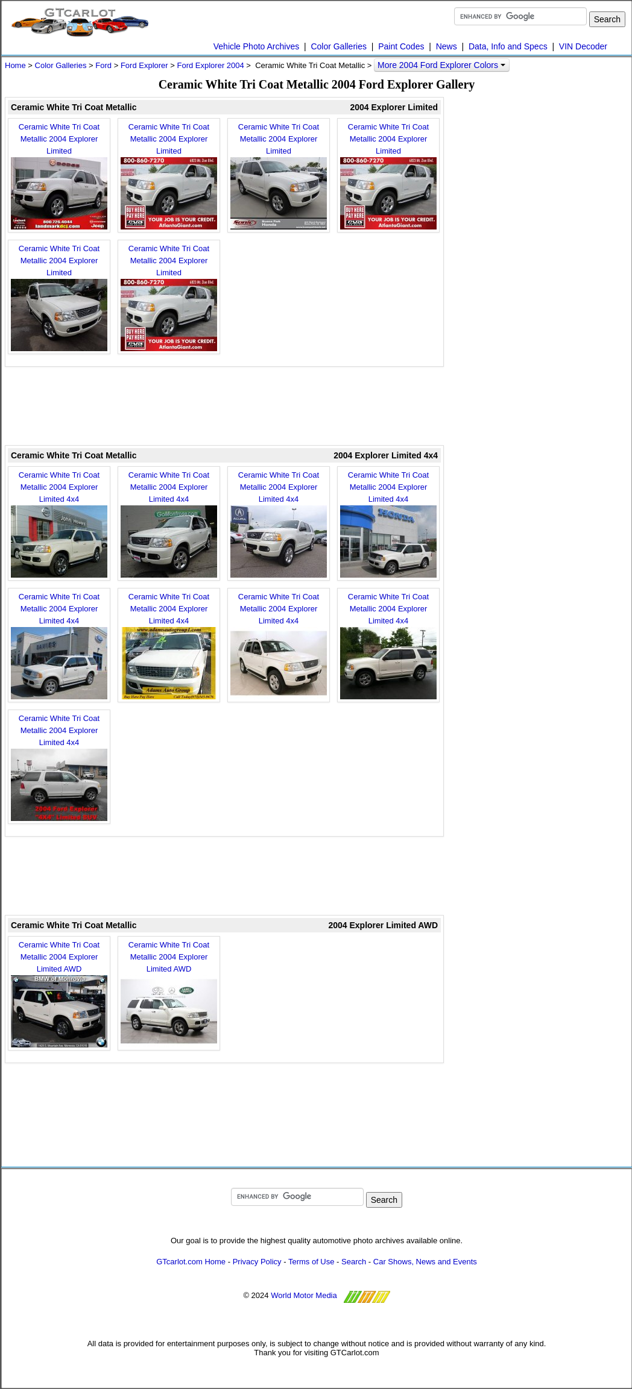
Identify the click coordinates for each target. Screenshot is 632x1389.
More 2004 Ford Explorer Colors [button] (441, 65)
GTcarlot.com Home (191, 1261)
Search (353, 1261)
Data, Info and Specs (508, 46)
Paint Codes (401, 46)
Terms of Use (311, 1261)
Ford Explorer (144, 65)
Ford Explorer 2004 (210, 65)
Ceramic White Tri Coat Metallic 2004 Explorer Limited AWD (59, 993)
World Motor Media (304, 1295)
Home (15, 65)
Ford (103, 65)
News (446, 46)
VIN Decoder (583, 46)
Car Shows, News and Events (425, 1261)
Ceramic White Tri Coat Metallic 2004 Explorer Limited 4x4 (59, 524)
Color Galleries (339, 46)
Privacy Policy (257, 1261)
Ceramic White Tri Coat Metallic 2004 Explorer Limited (59, 175)
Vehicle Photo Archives (256, 46)
